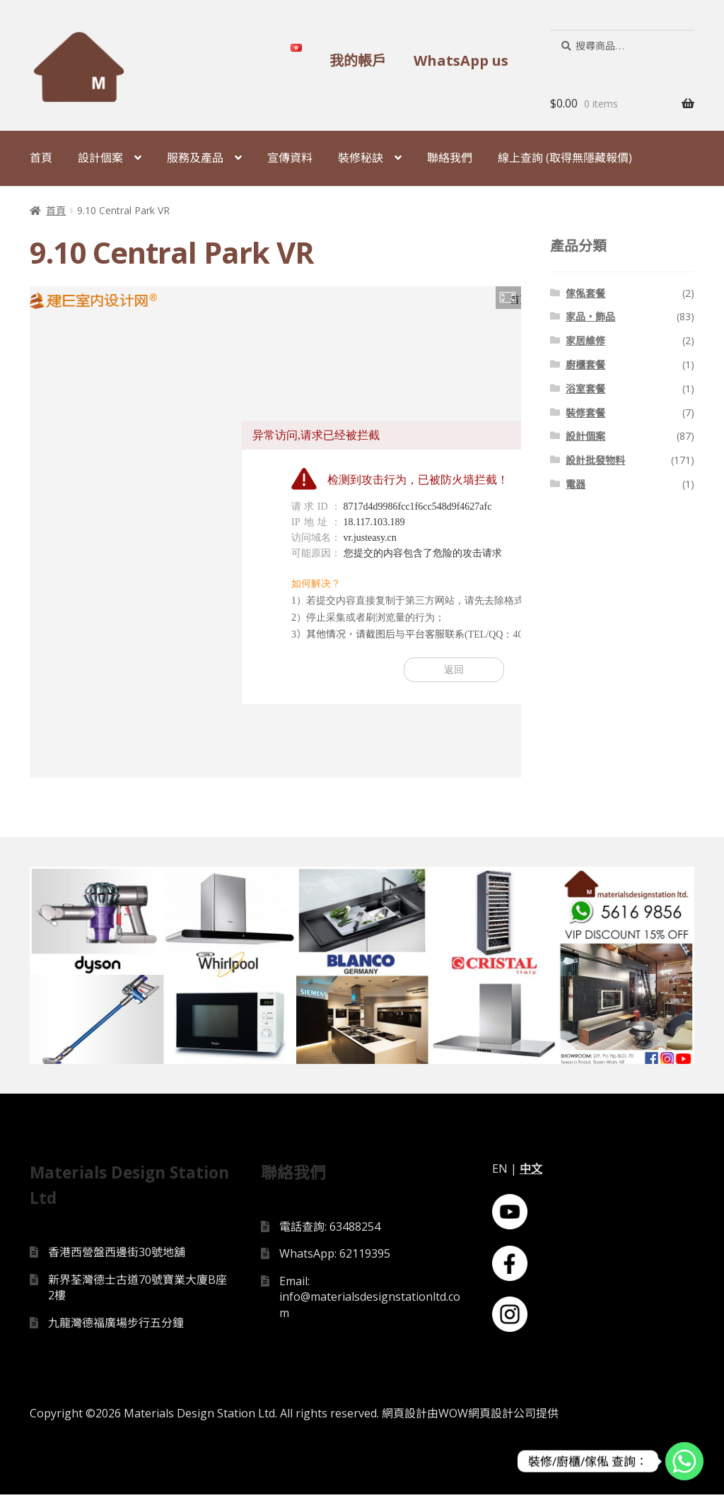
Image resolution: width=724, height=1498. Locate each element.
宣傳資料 (290, 157)
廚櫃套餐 (585, 364)
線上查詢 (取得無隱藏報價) (565, 157)
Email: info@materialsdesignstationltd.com (369, 1301)
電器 (575, 484)
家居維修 (585, 340)
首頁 (41, 157)
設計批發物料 (595, 460)
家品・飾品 (590, 316)
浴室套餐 (585, 388)
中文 (531, 1172)
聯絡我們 (449, 157)
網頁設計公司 (502, 1416)
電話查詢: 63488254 (329, 1230)
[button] (508, 297)
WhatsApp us (461, 60)
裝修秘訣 (360, 157)
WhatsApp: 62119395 (334, 1257)
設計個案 (100, 157)
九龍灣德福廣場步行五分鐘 (116, 1327)
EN (500, 1172)
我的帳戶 (357, 60)
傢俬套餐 (585, 293)
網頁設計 (404, 1416)
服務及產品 (195, 157)
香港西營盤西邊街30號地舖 (116, 1256)
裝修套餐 (585, 412)
